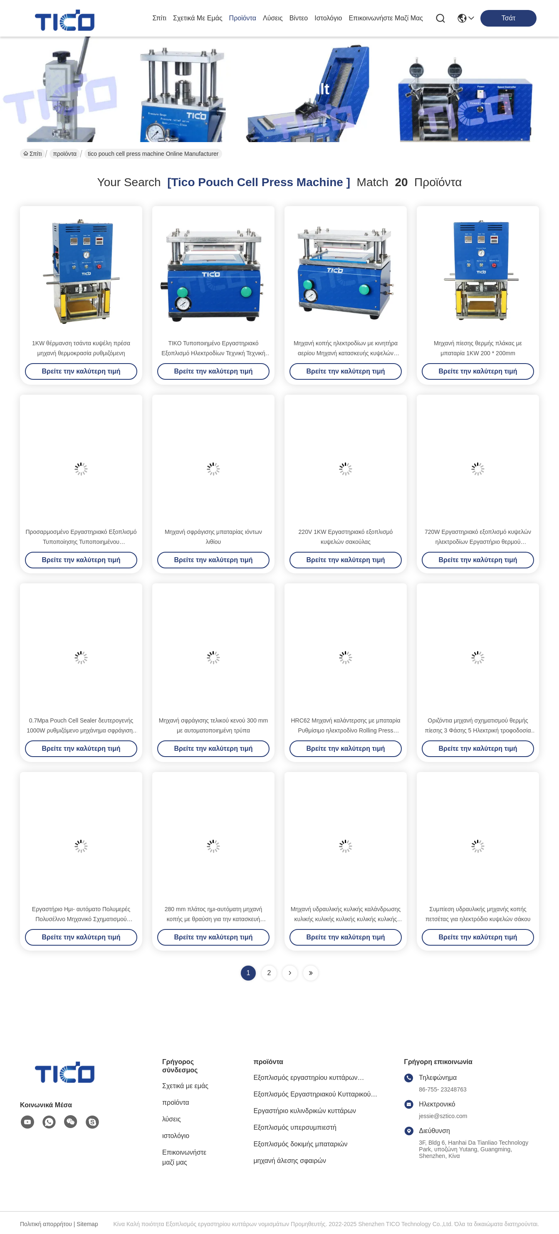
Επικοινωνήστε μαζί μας (386, 18)
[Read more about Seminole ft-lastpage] (310, 973)
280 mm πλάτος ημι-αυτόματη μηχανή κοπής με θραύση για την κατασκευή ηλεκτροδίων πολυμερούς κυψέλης (213, 919)
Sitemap (87, 1224)
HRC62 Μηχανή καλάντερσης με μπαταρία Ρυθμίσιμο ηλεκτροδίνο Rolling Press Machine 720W (346, 730)
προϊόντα (242, 18)
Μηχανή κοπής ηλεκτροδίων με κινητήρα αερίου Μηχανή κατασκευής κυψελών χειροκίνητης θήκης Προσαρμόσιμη (346, 353)
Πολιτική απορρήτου (46, 1224)
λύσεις (273, 18)
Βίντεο (298, 18)
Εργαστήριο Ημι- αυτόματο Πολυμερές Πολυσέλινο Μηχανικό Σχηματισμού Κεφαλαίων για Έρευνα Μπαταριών (81, 919)
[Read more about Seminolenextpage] (289, 973)
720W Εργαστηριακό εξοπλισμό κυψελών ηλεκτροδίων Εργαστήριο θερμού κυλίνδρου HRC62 (478, 542)
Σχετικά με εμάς (198, 18)
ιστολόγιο (328, 18)
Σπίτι (159, 18)
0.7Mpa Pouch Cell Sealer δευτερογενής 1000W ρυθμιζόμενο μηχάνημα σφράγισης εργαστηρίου (81, 730)
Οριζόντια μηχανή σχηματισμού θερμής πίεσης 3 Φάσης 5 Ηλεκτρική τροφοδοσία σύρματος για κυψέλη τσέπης (478, 730)
